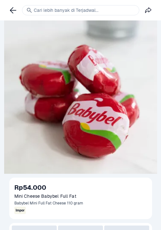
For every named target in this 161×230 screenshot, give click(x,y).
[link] (13, 10)
